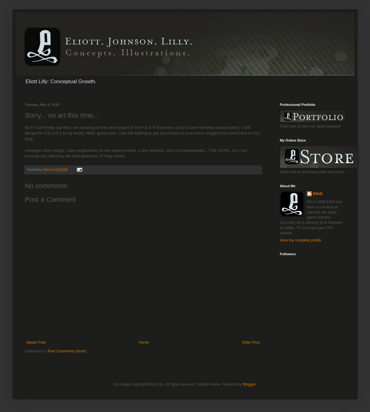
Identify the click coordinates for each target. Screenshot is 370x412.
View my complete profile (300, 240)
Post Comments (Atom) (67, 351)
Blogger (249, 384)
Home (144, 342)
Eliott (317, 194)
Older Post (251, 342)
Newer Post (36, 342)
